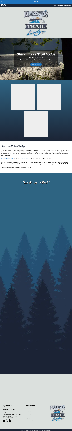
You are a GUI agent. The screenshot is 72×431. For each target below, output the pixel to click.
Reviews (29, 419)
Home (29, 409)
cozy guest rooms (25, 159)
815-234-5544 (36, 64)
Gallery (29, 417)
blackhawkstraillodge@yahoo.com (12, 414)
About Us (29, 411)
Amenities (30, 415)
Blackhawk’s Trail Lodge (7, 159)
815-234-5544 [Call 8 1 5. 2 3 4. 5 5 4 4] (10, 411)
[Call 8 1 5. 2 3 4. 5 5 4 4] (66, 5)
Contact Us (30, 421)
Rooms (29, 413)
